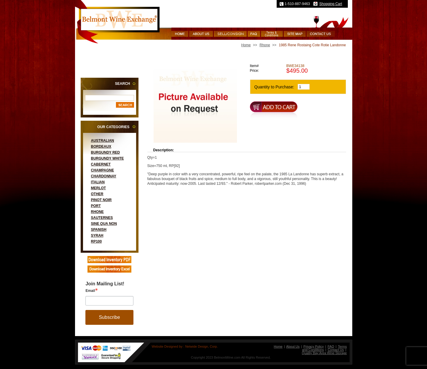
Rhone (97, 212)
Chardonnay (104, 176)
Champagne (102, 170)
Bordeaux (101, 146)
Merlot (98, 188)
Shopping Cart (330, 4)
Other (97, 194)
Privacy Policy (313, 346)
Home (246, 45)
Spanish (98, 230)
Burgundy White (107, 158)
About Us (292, 346)
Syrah (97, 235)
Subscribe (109, 317)
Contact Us (336, 349)
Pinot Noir (101, 200)
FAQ (331, 346)
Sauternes (102, 218)
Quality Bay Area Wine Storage (324, 353)
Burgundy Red (105, 152)
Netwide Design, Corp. (201, 346)
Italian (98, 182)
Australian (102, 141)
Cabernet (101, 164)
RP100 (96, 241)
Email (90, 290)
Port (96, 206)
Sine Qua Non (104, 224)
